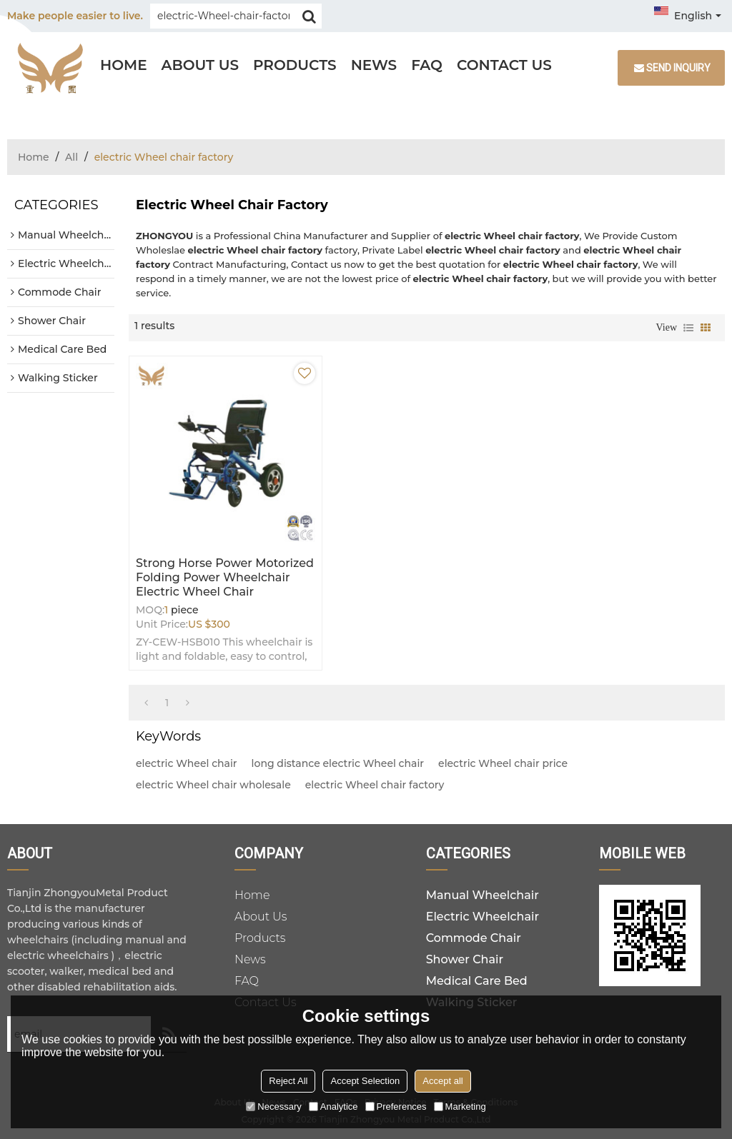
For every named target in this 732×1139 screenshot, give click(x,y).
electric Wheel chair (186, 763)
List (688, 328)
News (374, 65)
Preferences (396, 1106)
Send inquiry (678, 68)
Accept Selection (365, 1080)
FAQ (426, 65)
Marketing (460, 1106)
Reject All (288, 1080)
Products (295, 65)
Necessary (273, 1106)
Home (123, 65)
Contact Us (504, 65)
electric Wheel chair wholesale (213, 784)
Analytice (333, 1106)
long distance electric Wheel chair (338, 763)
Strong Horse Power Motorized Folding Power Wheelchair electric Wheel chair (225, 577)
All (71, 157)
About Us (200, 65)
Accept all (442, 1080)
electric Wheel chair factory (375, 784)
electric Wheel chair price (503, 763)
